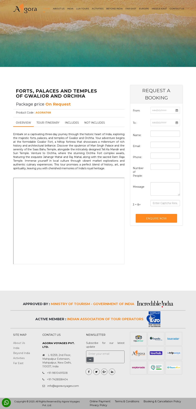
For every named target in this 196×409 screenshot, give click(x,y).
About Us (19, 343)
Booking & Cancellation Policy (162, 401)
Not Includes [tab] (94, 122)
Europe (144, 8)
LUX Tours (82, 8)
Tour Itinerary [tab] (47, 122)
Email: (136, 146)
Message (138, 186)
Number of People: (138, 172)
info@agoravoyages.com (63, 386)
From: (136, 110)
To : (135, 122)
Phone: (137, 157)
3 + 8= (137, 204)
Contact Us (177, 8)
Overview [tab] (23, 122)
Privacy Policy (98, 405)
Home (46, 8)
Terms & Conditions (127, 401)
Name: (137, 135)
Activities (97, 8)
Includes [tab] (72, 122)
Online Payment (100, 401)
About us (58, 8)
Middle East (159, 8)
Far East (131, 8)
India (70, 8)
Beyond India (114, 8)
